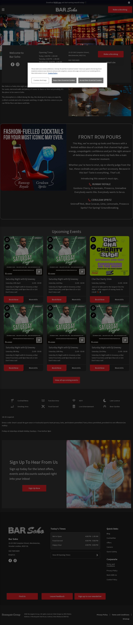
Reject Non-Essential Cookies (64, 80)
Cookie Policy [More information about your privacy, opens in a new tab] (52, 73)
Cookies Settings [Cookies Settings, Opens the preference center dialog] (40, 80)
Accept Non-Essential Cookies (91, 80)
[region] (67, 75)
